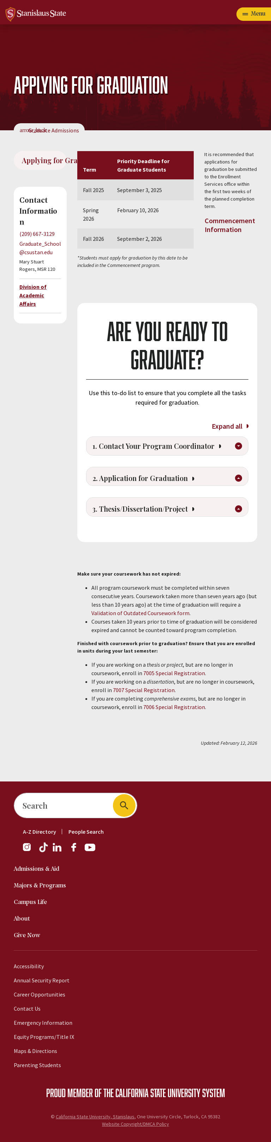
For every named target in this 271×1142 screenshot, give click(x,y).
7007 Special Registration (144, 707)
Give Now (27, 935)
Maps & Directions (35, 1050)
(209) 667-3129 (37, 233)
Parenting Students (37, 1065)
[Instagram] (29, 850)
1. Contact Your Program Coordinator (159, 452)
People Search (86, 831)
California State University (157, 1092)
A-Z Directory (39, 831)
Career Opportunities (39, 994)
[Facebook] (77, 850)
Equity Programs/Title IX (44, 1036)
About (22, 919)
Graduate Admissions (53, 130)
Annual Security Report (42, 980)
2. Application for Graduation (148, 493)
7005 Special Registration (174, 690)
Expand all (230, 426)
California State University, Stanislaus (95, 1116)
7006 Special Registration (174, 724)
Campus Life (30, 902)
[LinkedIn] (57, 850)
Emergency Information (43, 1022)
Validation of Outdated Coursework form (140, 630)
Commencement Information (230, 225)
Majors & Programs (40, 885)
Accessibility (29, 966)
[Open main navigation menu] (253, 14)
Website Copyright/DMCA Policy (135, 1124)
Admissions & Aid (36, 869)
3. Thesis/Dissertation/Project (149, 526)
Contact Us (27, 1008)
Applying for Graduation (44, 160)
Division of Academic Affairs (33, 295)
